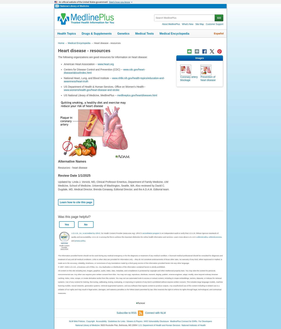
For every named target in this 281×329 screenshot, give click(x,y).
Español (219, 33)
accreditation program (150, 233)
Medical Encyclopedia (174, 33)
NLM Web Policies (77, 321)
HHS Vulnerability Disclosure (156, 321)
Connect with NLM (155, 312)
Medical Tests (144, 33)
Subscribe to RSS (130, 313)
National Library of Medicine (74, 6)
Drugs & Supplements (97, 33)
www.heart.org (106, 64)
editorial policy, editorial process (209, 237)
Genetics (123, 33)
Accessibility (101, 321)
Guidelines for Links (116, 321)
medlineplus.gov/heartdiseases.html (137, 95)
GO (219, 17)
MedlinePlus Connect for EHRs (183, 321)
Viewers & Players (134, 321)
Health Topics (66, 33)
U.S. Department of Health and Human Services (159, 325)
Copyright (90, 321)
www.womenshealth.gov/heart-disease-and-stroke (91, 90)
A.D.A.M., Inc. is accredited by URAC (85, 233)
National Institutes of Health (194, 325)
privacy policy (80, 241)
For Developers (205, 321)
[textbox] (184, 17)
